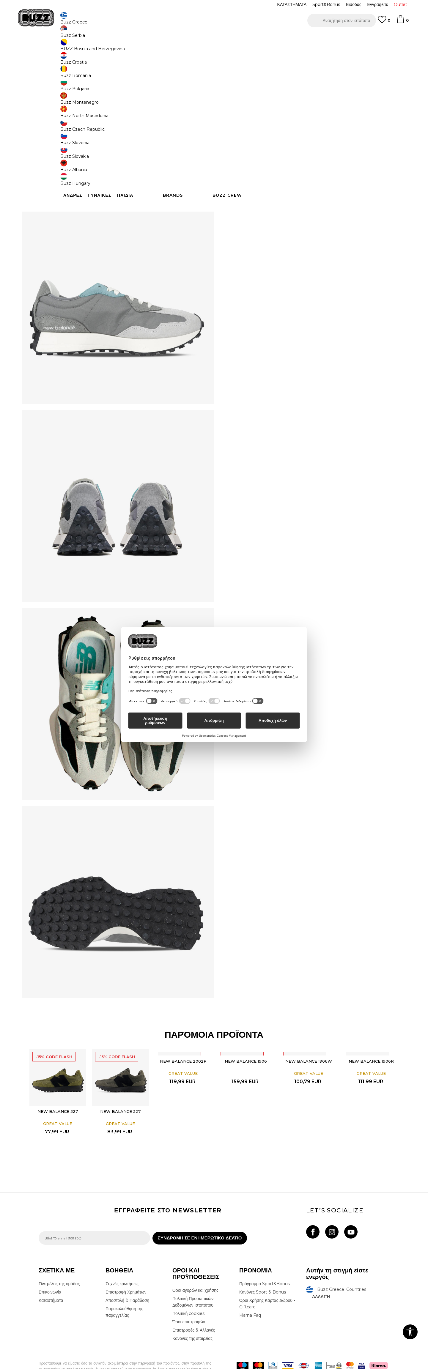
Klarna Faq (250, 1286)
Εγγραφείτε (377, 4)
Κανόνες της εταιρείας (192, 1309)
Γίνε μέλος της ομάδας (59, 1254)
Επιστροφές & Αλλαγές (193, 1301)
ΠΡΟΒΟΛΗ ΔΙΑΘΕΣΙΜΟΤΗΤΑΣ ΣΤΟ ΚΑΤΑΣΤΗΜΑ (303, 206)
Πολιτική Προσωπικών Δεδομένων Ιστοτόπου (192, 1273)
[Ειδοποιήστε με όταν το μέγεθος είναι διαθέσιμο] (235, 103)
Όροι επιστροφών (188, 1292)
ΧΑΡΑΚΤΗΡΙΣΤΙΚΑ (303, 187)
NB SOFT (138, 1365)
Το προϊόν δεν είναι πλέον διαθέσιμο (272, 151)
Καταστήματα (51, 1271)
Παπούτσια (104, 47)
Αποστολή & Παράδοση (127, 1271)
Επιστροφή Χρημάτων (126, 1263)
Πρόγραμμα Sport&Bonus (264, 1254)
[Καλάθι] (402, 22)
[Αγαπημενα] (384, 22)
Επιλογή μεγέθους (242, 93)
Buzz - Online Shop (56, 47)
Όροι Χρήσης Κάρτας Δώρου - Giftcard (267, 1274)
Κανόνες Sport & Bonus (262, 1263)
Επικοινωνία (50, 1263)
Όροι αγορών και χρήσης (195, 1261)
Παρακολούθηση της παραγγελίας (124, 1283)
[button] (341, 20)
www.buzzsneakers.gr (82, 1365)
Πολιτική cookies (188, 1284)
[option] (214, 38)
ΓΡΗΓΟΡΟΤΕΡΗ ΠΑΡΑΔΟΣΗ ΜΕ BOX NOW (196, 38)
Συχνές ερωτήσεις (122, 1254)
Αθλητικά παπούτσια (133, 47)
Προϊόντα (84, 47)
